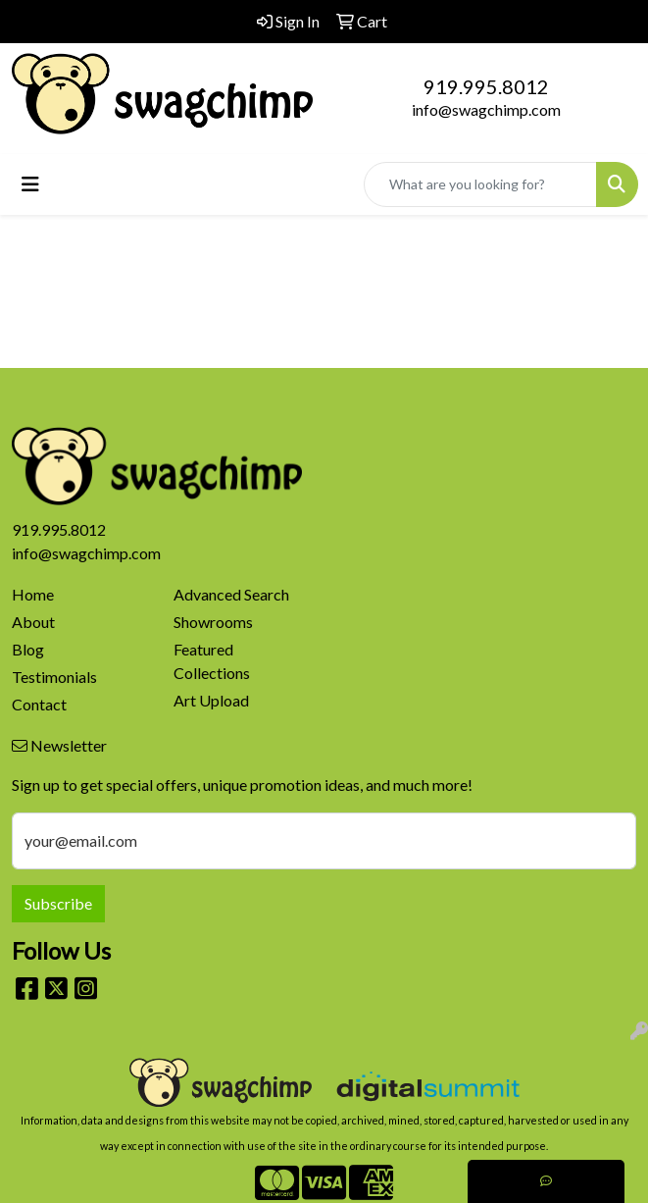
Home (33, 594)
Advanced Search (231, 594)
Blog (28, 649)
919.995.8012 (486, 86)
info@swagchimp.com (486, 109)
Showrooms (213, 621)
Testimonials (54, 676)
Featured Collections (212, 661)
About (33, 621)
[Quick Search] (480, 184)
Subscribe (58, 903)
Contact (39, 704)
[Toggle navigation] (30, 184)
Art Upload (211, 700)
